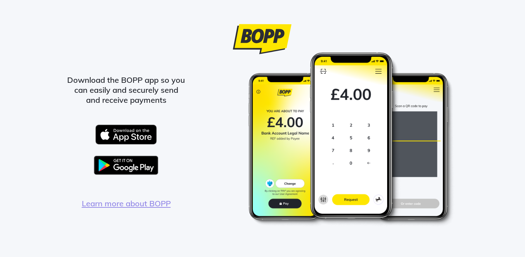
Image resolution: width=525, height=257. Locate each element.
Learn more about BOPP (126, 203)
